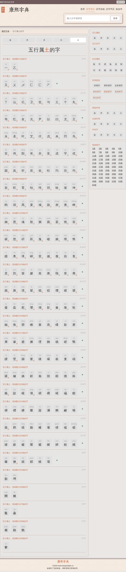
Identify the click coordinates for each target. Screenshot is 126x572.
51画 (107, 181)
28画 (107, 167)
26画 (94, 167)
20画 (120, 159)
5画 (119, 149)
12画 (101, 156)
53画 (120, 181)
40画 (120, 174)
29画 (114, 167)
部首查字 (108, 92)
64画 (94, 185)
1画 (93, 149)
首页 (82, 9)
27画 (101, 167)
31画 (94, 170)
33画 (107, 170)
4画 (113, 149)
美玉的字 (97, 98)
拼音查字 (97, 92)
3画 (106, 149)
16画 (94, 159)
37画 (101, 174)
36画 (94, 174)
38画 (107, 174)
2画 (100, 149)
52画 (114, 181)
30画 (120, 167)
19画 (114, 159)
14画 (114, 156)
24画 (114, 163)
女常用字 (119, 86)
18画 (107, 159)
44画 (107, 178)
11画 (94, 156)
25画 (120, 163)
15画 (120, 156)
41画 (94, 178)
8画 (106, 152)
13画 (107, 156)
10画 (120, 152)
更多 (57, 83)
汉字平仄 (110, 9)
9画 (113, 152)
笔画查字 (119, 92)
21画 (94, 163)
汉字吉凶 (100, 9)
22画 (101, 163)
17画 (101, 159)
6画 (93, 152)
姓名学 (119, 9)
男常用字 (108, 86)
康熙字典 (120, 2)
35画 (120, 170)
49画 (101, 181)
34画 (114, 170)
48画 (94, 181)
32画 (101, 170)
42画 (101, 178)
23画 (107, 163)
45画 (114, 178)
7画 (100, 152)
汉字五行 (90, 9)
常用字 (97, 86)
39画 (114, 174)
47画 (120, 178)
